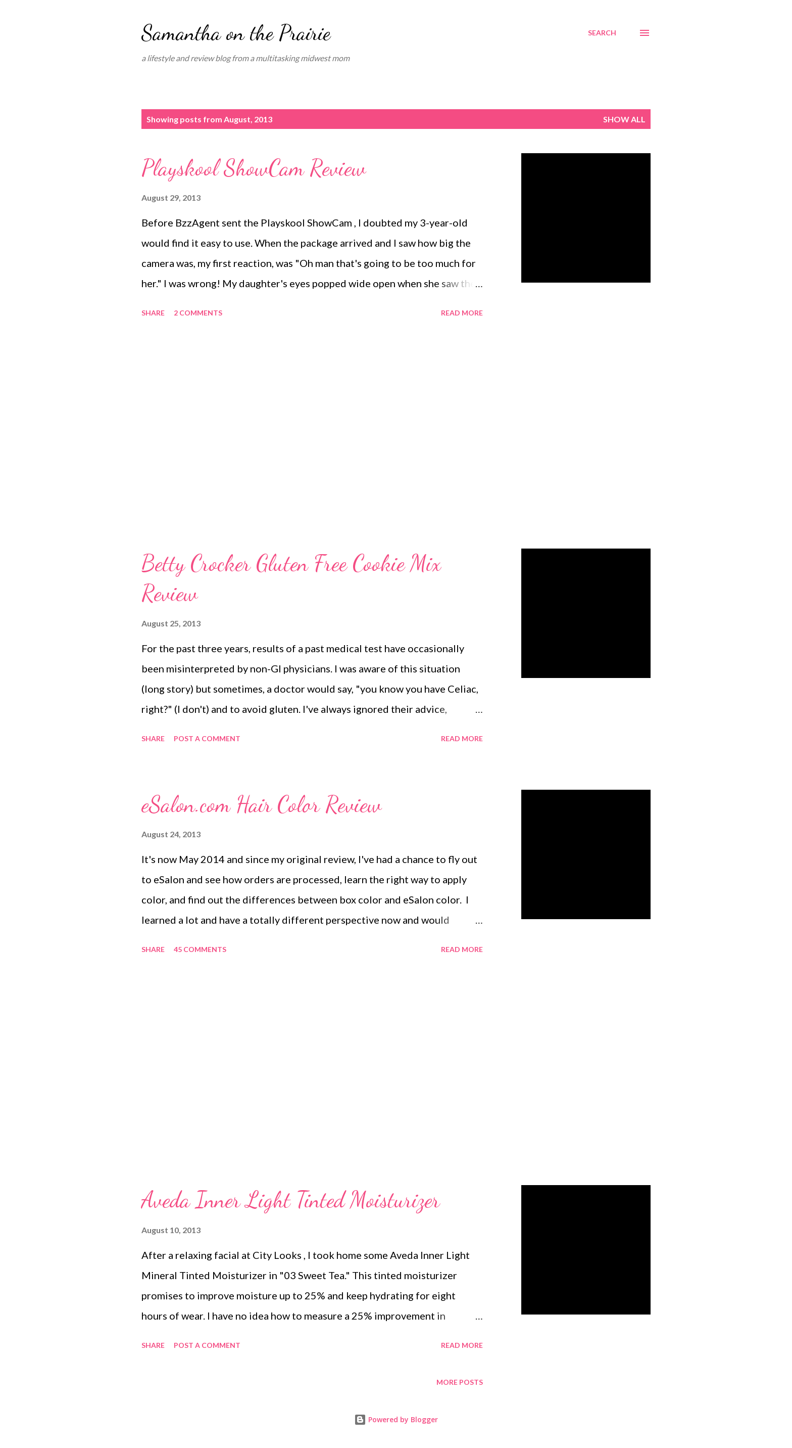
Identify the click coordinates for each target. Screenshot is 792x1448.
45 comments (200, 949)
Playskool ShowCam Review (253, 168)
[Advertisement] (312, 435)
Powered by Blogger (396, 1419)
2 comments (198, 312)
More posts (459, 1382)
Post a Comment (207, 738)
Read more (462, 312)
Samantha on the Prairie (235, 33)
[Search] (602, 32)
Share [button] (153, 312)
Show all (624, 119)
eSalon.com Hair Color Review (261, 804)
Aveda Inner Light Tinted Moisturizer (290, 1200)
